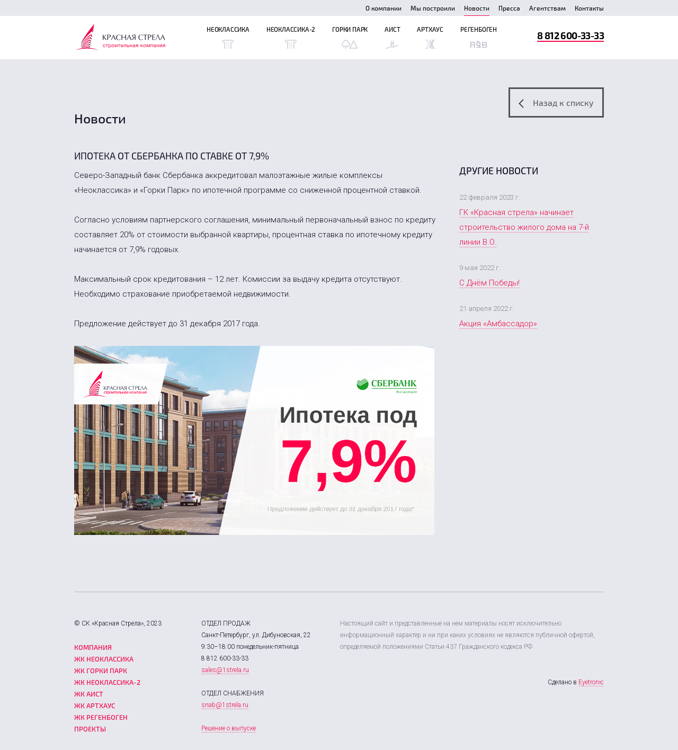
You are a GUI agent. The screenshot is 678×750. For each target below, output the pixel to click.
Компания (93, 647)
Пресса (509, 8)
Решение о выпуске (228, 728)
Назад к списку (556, 102)
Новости (476, 8)
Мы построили (433, 8)
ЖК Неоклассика (103, 659)
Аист (392, 37)
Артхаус (430, 37)
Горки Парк (350, 37)
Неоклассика (228, 37)
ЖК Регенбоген (101, 717)
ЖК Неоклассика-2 (107, 682)
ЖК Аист (88, 694)
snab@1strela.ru (224, 705)
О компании (383, 8)
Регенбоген (478, 37)
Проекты (90, 729)
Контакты (589, 8)
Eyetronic (591, 682)
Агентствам (547, 8)
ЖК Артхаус (94, 705)
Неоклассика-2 (290, 37)
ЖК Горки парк (100, 670)
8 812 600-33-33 (570, 35)
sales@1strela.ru (225, 670)
